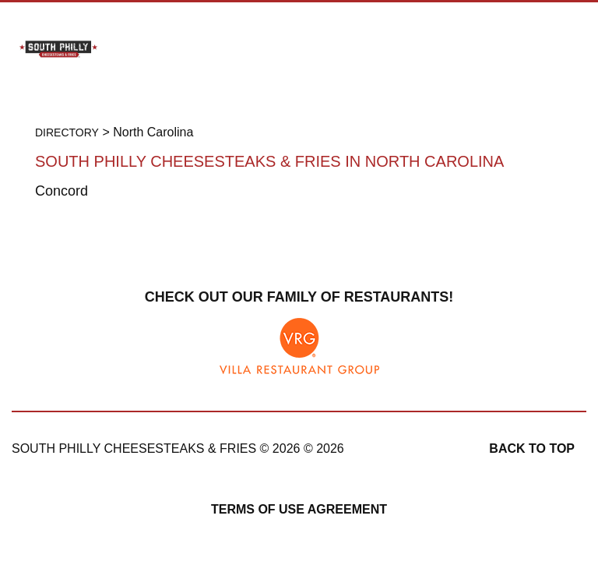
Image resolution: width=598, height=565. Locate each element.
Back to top (532, 448)
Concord (61, 191)
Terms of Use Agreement (299, 509)
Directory (67, 132)
